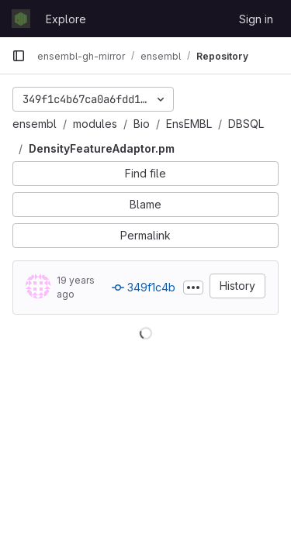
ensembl (34, 123)
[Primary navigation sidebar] (18, 55)
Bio (141, 123)
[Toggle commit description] (193, 287)
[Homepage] (21, 18)
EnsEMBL (189, 123)
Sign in (256, 19)
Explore (66, 19)
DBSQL (246, 123)
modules (95, 123)
